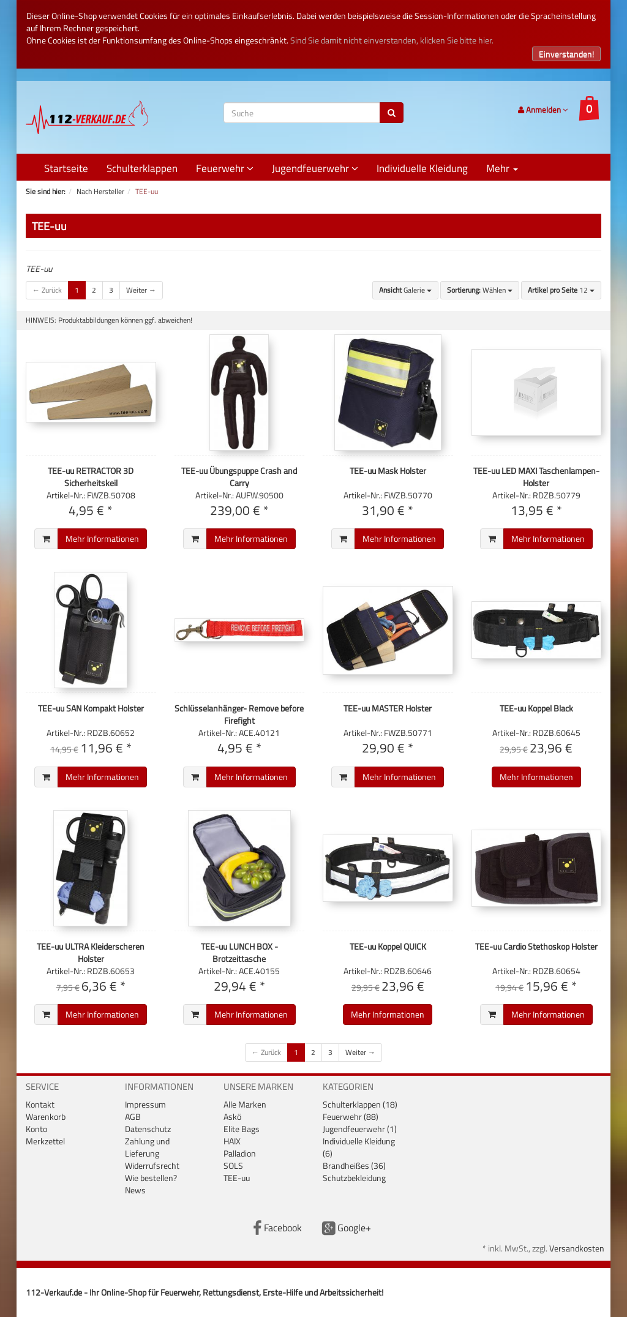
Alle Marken (244, 1104)
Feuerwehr (224, 168)
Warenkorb (46, 1116)
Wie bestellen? (151, 1177)
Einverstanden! (566, 53)
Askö (232, 1116)
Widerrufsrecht (152, 1165)
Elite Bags (241, 1128)
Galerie (405, 290)
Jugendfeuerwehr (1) (360, 1128)
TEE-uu (236, 1177)
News (135, 1190)
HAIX (232, 1141)
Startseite (66, 168)
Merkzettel (45, 1141)
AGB (133, 1116)
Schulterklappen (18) (360, 1104)
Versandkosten (576, 1248)
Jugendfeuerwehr (315, 168)
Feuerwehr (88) (350, 1116)
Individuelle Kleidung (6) (359, 1147)
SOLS (233, 1165)
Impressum (145, 1104)
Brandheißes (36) (354, 1165)
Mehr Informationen (102, 538)
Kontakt (40, 1104)
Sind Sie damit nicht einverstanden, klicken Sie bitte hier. (392, 40)
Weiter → (141, 290)
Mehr (502, 168)
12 (561, 290)
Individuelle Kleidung (422, 168)
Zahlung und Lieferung (147, 1147)
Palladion (239, 1153)
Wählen (479, 290)
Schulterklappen (142, 168)
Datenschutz (148, 1128)
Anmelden (543, 109)
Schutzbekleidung (354, 1177)
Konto (36, 1128)
